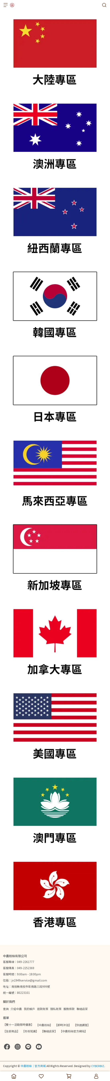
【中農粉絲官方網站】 (73, 1031)
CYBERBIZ (97, 1066)
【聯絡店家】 (49, 1031)
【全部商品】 (11, 1031)
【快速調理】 (81, 1025)
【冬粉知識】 (30, 1031)
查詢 (6, 1009)
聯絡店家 (82, 1009)
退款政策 (42, 1009)
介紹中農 (16, 1009)
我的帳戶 (29, 1009)
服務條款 (69, 1009)
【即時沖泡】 (63, 1025)
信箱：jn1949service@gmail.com (25, 980)
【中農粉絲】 (44, 1025)
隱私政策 (55, 1009)
